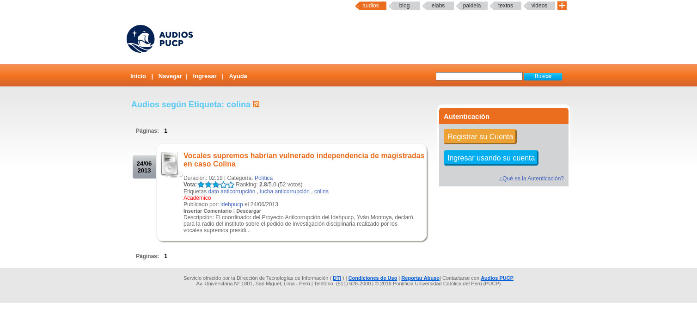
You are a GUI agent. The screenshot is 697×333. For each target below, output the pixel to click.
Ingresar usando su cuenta (491, 158)
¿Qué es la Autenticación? (531, 178)
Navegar (170, 76)
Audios (370, 5)
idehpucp (231, 204)
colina (321, 191)
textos (505, 5)
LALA (200, 184)
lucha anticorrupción (284, 191)
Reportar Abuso (420, 278)
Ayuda (238, 76)
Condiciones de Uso (372, 278)
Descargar (248, 211)
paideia (472, 5)
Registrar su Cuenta (480, 137)
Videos (540, 5)
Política (264, 178)
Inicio (138, 76)
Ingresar (204, 76)
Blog (404, 5)
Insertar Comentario (207, 211)
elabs (438, 5)
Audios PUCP (497, 278)
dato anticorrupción (231, 191)
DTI (337, 278)
